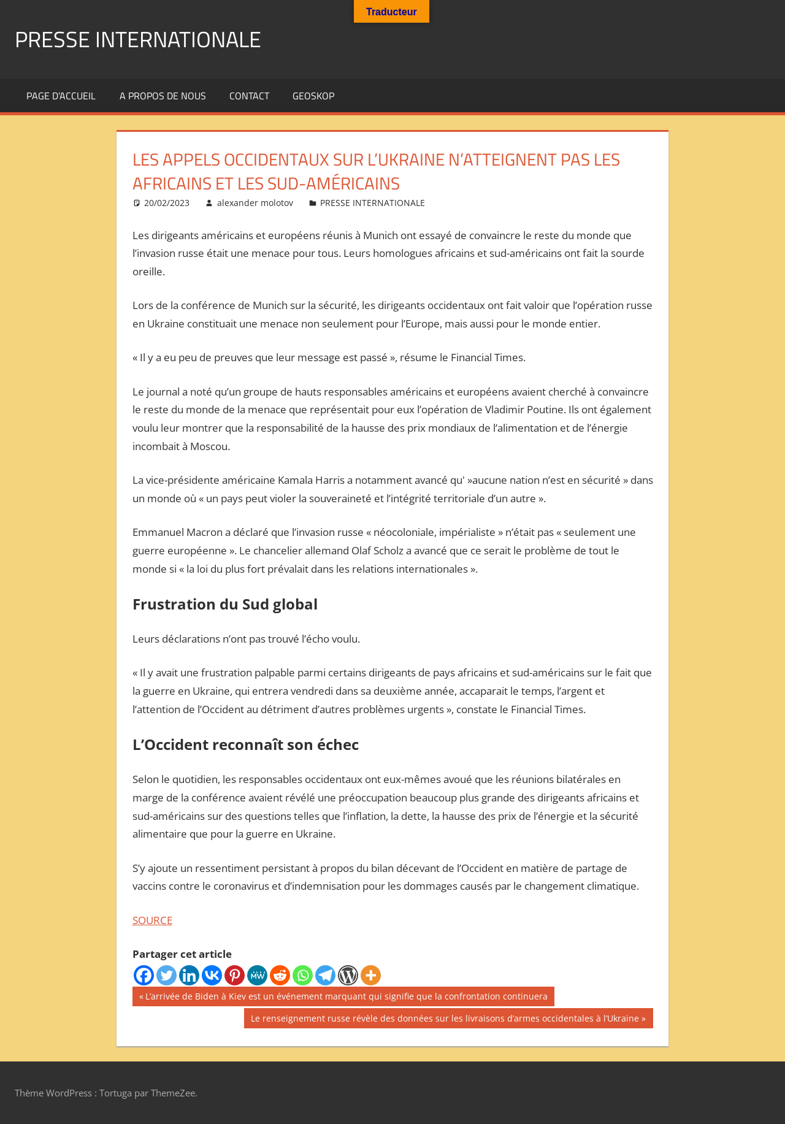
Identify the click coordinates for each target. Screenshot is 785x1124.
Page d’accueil (61, 95)
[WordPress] (348, 975)
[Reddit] (280, 975)
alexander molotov (255, 202)
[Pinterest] (234, 975)
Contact (249, 95)
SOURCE (152, 920)
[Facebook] (144, 975)
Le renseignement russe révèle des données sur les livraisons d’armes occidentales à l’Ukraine (444, 1020)
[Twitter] (166, 975)
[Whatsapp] (303, 975)
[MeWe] (257, 975)
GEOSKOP (313, 95)
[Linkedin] (189, 975)
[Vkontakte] (212, 975)
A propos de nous (163, 95)
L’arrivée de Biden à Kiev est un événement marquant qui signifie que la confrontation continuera (346, 997)
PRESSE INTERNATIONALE (138, 39)
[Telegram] (325, 975)
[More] (371, 975)
